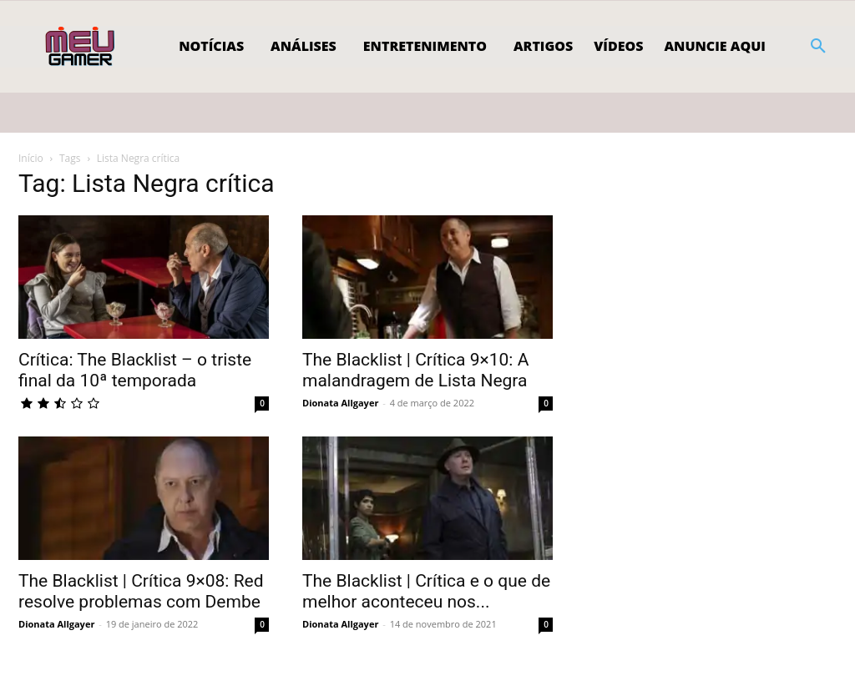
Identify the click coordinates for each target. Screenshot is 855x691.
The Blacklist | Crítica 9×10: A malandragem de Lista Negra (415, 370)
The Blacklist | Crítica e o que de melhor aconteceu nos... (426, 591)
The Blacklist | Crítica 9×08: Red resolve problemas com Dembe (141, 591)
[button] (818, 47)
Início (30, 158)
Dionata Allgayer (340, 402)
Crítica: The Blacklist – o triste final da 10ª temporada (134, 370)
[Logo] (81, 47)
